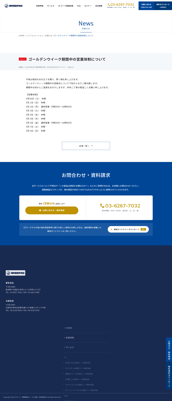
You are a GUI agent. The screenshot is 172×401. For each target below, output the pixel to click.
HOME (21, 35)
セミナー (88, 6)
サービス (50, 6)
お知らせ (49, 35)
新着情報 (39, 6)
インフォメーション (34, 35)
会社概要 (98, 6)
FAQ (79, 6)
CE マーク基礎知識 (65, 6)
